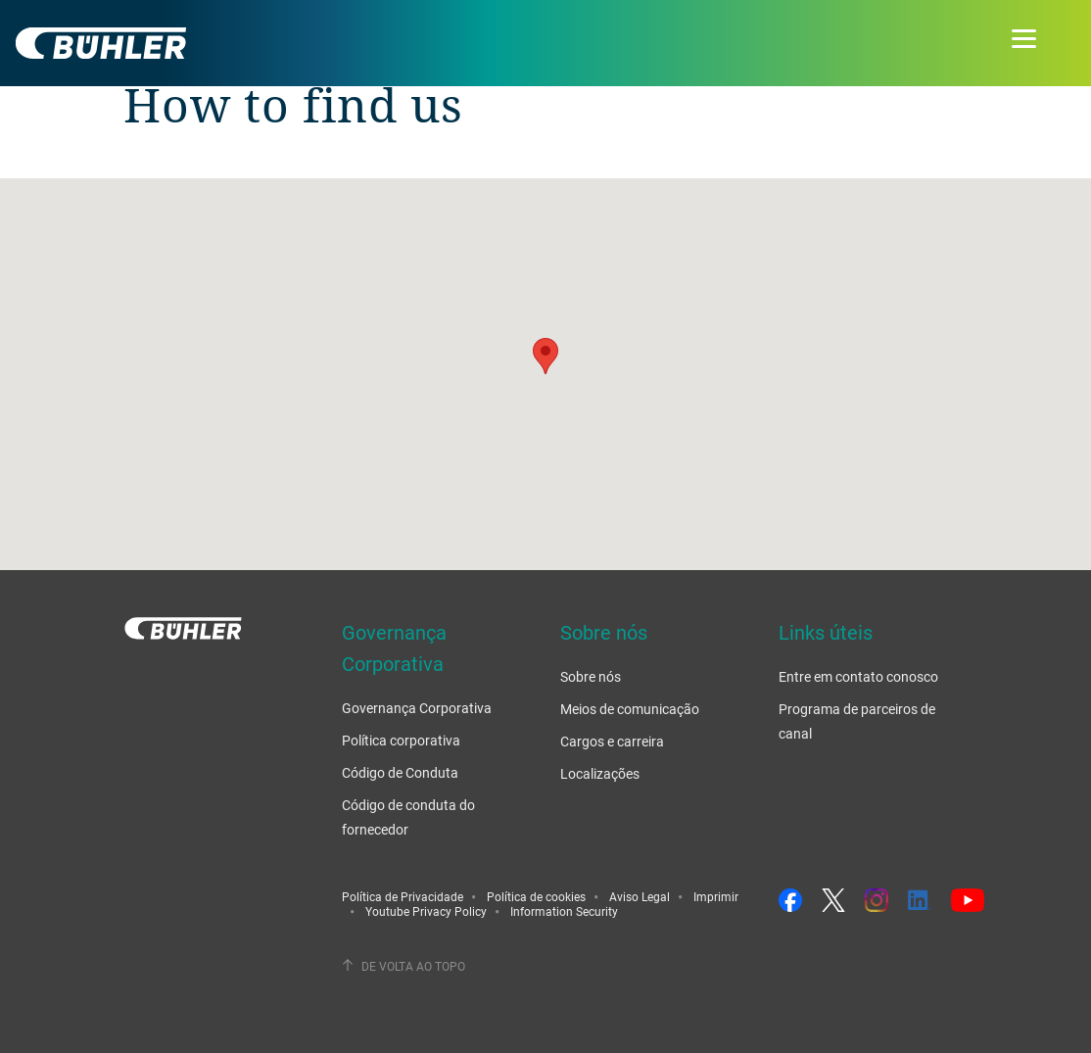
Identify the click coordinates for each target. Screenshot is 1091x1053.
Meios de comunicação (629, 708)
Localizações (600, 773)
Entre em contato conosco (858, 676)
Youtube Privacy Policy (426, 911)
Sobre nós (590, 676)
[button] (545, 356)
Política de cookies (536, 896)
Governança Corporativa (417, 707)
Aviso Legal (639, 896)
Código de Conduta (400, 772)
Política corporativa (401, 740)
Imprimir (715, 896)
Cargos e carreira (612, 741)
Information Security (564, 911)
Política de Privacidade (402, 896)
